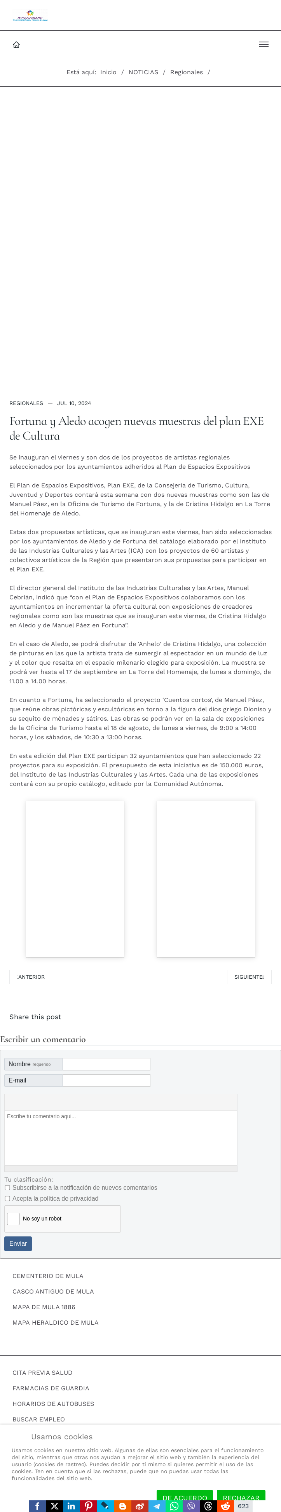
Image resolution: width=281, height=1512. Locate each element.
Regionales (26, 403)
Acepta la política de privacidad (55, 1198)
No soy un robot (42, 1218)
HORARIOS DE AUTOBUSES (53, 1403)
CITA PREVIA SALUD (42, 1372)
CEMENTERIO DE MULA (48, 1276)
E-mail (17, 1080)
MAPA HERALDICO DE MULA (55, 1322)
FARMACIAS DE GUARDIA (50, 1388)
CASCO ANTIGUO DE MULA (53, 1291)
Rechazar (241, 1498)
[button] (264, 44)
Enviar (18, 1243)
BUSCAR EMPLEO (38, 1419)
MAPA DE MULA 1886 (43, 1307)
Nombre (30, 1064)
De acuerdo (184, 1498)
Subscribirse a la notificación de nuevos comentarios (84, 1187)
